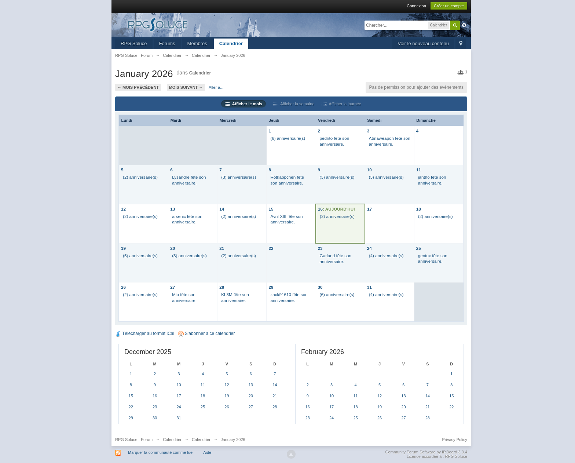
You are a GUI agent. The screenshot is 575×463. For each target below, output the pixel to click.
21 (221, 248)
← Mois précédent (138, 87)
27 (172, 287)
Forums (167, 43)
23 (320, 248)
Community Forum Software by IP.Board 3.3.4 (426, 452)
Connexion (416, 6)
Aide (207, 452)
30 (320, 287)
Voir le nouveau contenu (423, 43)
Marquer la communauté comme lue (160, 452)
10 (369, 169)
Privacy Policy (454, 439)
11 (418, 169)
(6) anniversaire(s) (287, 138)
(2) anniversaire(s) (140, 177)
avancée (464, 25)
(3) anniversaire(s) (238, 177)
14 (221, 209)
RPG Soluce (134, 43)
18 (418, 209)
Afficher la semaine (294, 104)
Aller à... (216, 87)
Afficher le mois (243, 104)
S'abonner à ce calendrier (206, 333)
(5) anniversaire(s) (140, 255)
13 (172, 209)
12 (123, 209)
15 (270, 209)
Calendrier (231, 43)
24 (369, 248)
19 (123, 248)
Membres (197, 43)
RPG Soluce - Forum (134, 439)
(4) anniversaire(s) (386, 255)
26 (123, 287)
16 (320, 209)
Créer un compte (449, 6)
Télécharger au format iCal (144, 333)
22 (270, 248)
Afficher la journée (341, 104)
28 (221, 287)
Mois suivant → (186, 87)
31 (369, 287)
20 (172, 248)
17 (369, 209)
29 (270, 287)
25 (418, 248)
